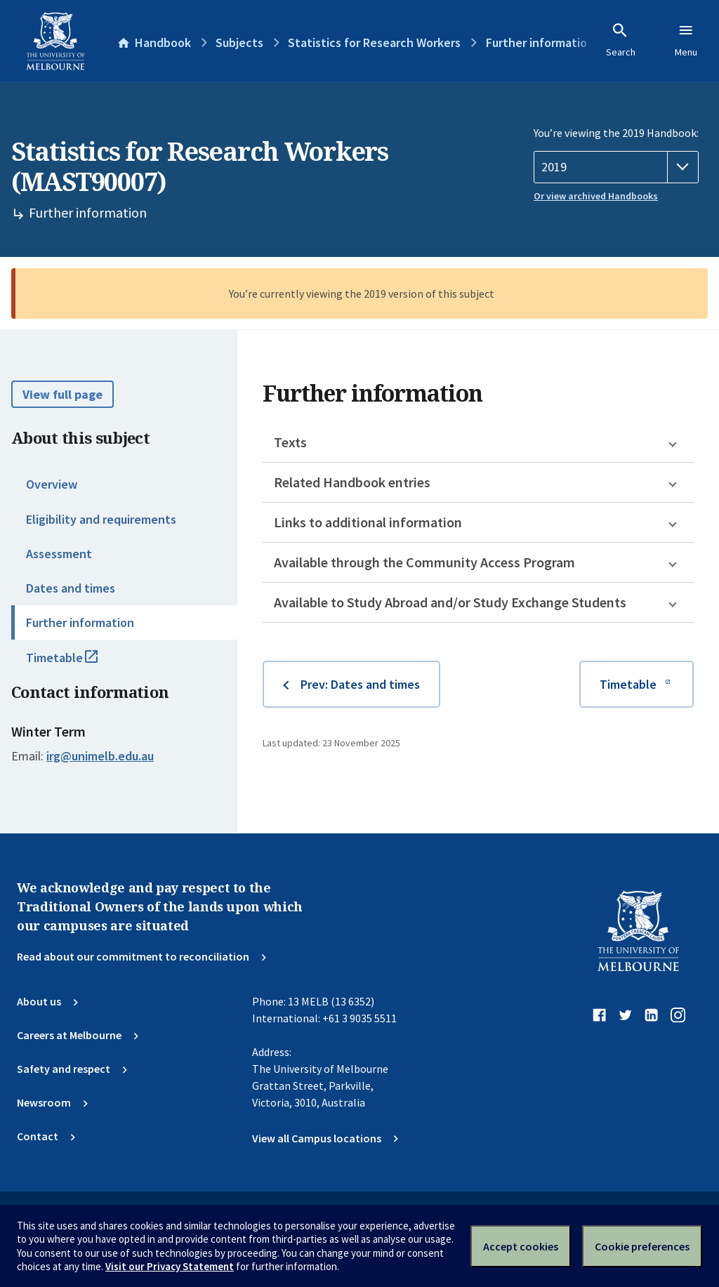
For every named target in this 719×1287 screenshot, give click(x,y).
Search (620, 40)
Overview (51, 484)
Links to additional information (368, 522)
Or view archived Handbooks (596, 196)
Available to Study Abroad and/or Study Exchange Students (450, 602)
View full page (62, 394)
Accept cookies (520, 1246)
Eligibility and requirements (101, 519)
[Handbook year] (616, 167)
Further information (80, 622)
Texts (290, 442)
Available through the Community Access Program (424, 562)
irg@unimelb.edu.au (100, 756)
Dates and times (70, 588)
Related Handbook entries (352, 482)
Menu (686, 40)
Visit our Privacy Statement (169, 1266)
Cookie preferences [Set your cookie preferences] (642, 1246)
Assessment (59, 554)
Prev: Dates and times (360, 684)
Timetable (77, 663)
